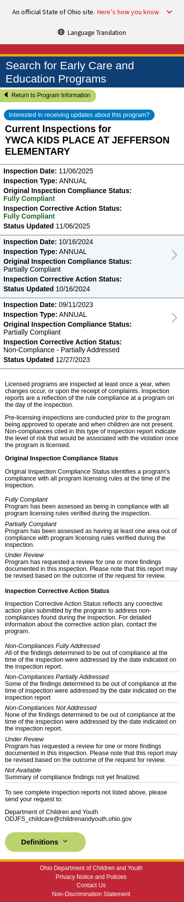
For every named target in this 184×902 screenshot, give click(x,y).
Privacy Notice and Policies (91, 877)
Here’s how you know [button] (128, 12)
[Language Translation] (92, 32)
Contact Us (91, 885)
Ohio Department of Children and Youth (91, 868)
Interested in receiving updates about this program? (79, 115)
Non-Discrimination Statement (91, 894)
